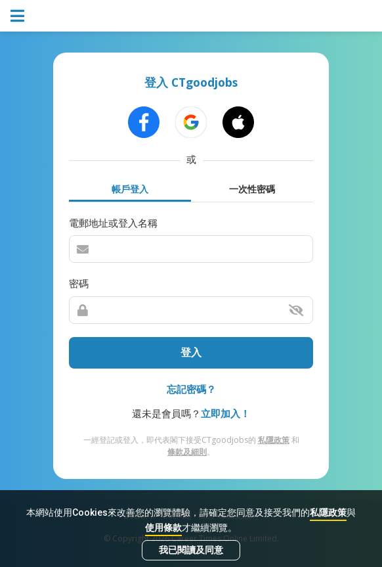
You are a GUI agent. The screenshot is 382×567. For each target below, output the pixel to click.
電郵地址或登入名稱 (113, 222)
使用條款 (163, 527)
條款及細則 (187, 451)
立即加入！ (225, 413)
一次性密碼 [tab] (252, 189)
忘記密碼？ (191, 389)
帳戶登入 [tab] (130, 189)
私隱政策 (328, 512)
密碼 (79, 283)
